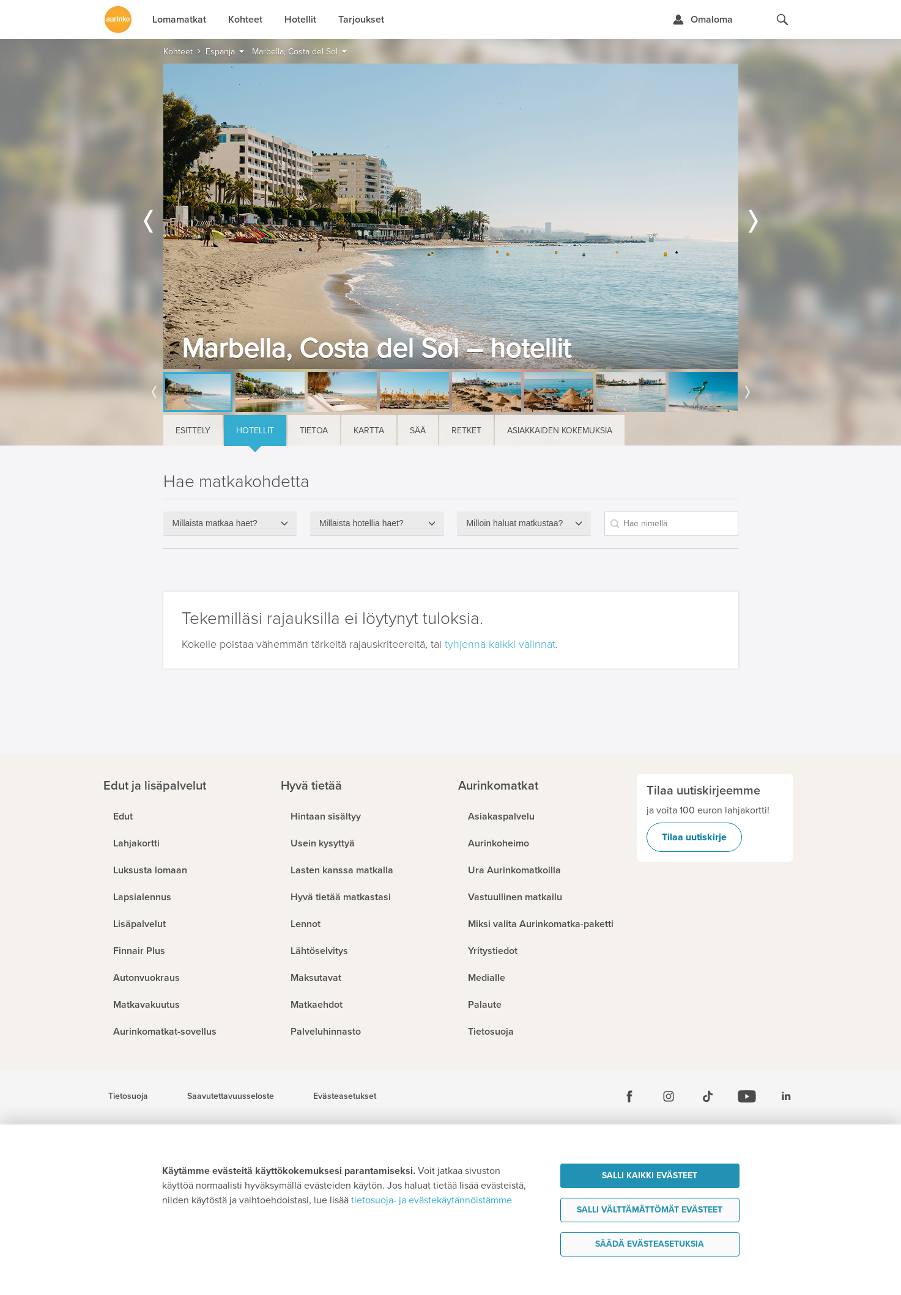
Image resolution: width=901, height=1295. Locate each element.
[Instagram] (668, 1096)
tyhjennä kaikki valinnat (500, 644)
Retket (466, 430)
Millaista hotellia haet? (361, 523)
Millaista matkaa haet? (215, 523)
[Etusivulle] (118, 19)
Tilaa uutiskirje (694, 837)
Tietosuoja (128, 1096)
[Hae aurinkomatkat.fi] (782, 19)
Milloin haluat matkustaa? (514, 523)
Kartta (369, 430)
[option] (450, 216)
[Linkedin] (786, 1096)
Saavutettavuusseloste (230, 1096)
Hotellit (255, 430)
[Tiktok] (708, 1096)
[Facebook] (629, 1096)
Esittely (193, 430)
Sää (418, 430)
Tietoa (314, 430)
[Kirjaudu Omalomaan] (702, 19)
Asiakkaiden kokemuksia (559, 430)
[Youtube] (747, 1096)
